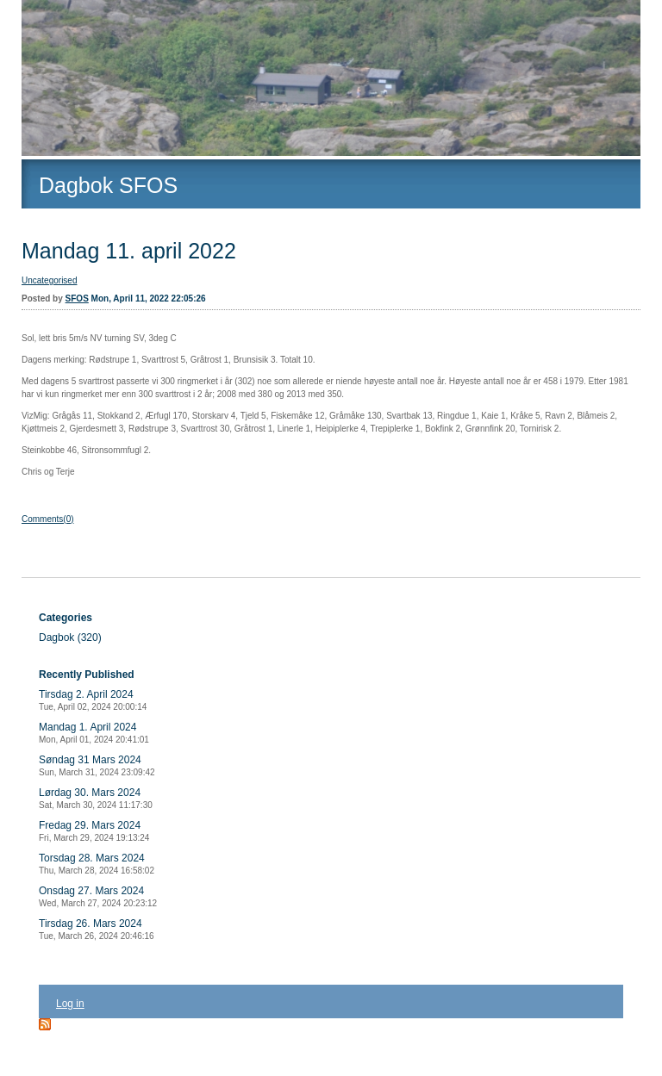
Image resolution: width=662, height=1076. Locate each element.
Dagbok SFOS (108, 185)
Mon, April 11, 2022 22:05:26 (148, 298)
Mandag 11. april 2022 (129, 251)
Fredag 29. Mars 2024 (94, 831)
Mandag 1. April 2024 (94, 732)
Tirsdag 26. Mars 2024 (96, 929)
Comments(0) (48, 519)
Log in (70, 1004)
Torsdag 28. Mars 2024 (96, 863)
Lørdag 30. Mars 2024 (96, 798)
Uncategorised (49, 280)
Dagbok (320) (70, 637)
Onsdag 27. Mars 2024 (98, 896)
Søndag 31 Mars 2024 (97, 765)
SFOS (77, 298)
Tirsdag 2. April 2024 (93, 700)
